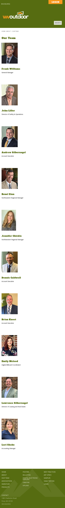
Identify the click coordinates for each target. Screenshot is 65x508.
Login (46, 484)
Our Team (5, 478)
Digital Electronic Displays (30, 478)
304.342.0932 (5, 4)
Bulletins (27, 475)
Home (3, 31)
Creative (26, 482)
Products (5, 487)
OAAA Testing (49, 481)
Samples (47, 478)
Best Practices (50, 472)
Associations (7, 481)
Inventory (6, 484)
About (8, 31)
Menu (58, 23)
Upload (26, 485)
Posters (26, 472)
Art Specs (47, 475)
